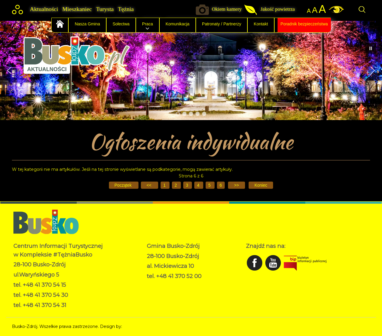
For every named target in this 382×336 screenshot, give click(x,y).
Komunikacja (178, 24)
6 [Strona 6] (221, 185)
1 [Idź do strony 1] (165, 185)
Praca (147, 24)
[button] (9, 70)
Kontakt (261, 24)
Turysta (105, 9)
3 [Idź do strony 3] (188, 185)
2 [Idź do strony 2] (176, 185)
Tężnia (126, 9)
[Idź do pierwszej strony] (123, 185)
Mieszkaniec (77, 9)
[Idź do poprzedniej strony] (149, 185)
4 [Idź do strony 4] (199, 185)
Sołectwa (121, 24)
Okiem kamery (227, 9)
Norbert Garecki (139, 326)
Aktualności (44, 9)
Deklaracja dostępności (170, 291)
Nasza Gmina (87, 24)
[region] (191, 70)
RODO (154, 285)
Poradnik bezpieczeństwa (304, 24)
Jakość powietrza (278, 9)
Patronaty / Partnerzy (221, 24)
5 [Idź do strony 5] (210, 185)
